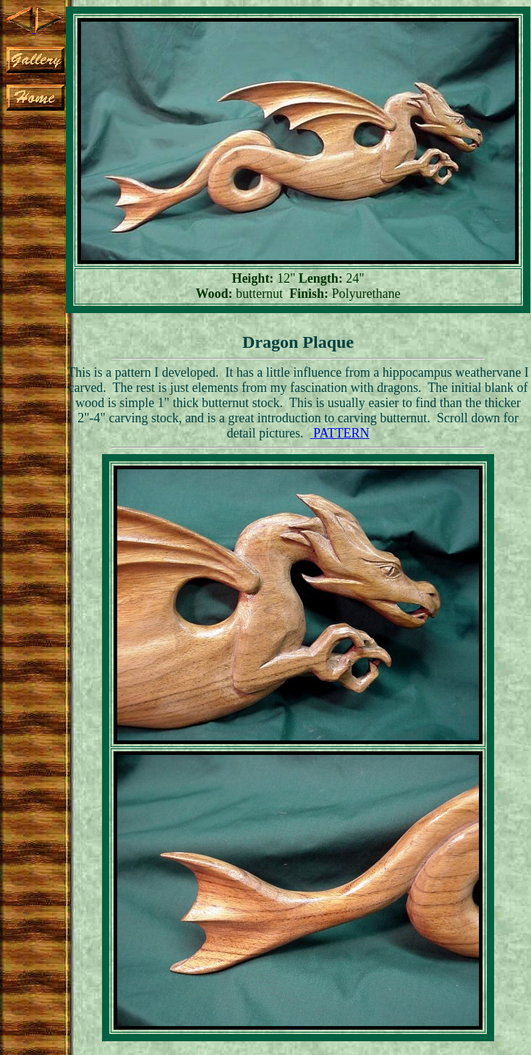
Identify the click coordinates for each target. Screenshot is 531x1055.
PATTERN (340, 433)
